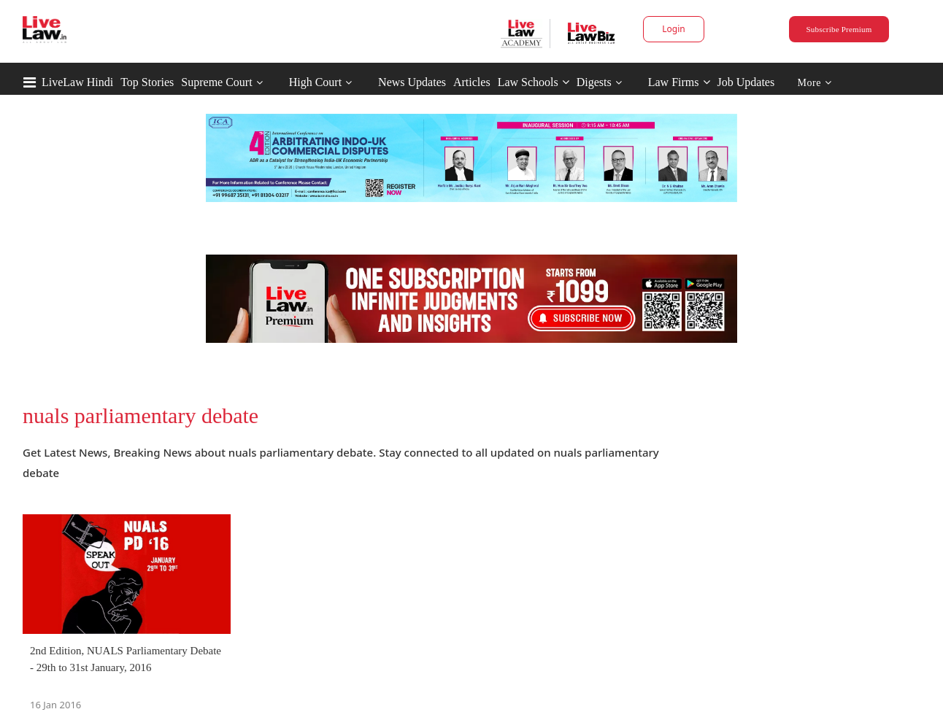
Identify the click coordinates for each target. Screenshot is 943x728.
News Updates (412, 82)
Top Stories (147, 82)
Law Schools (533, 82)
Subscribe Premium (838, 29)
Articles (471, 82)
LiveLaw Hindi (77, 82)
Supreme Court (216, 82)
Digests (594, 82)
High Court (315, 82)
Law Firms (679, 82)
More (815, 82)
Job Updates (746, 82)
